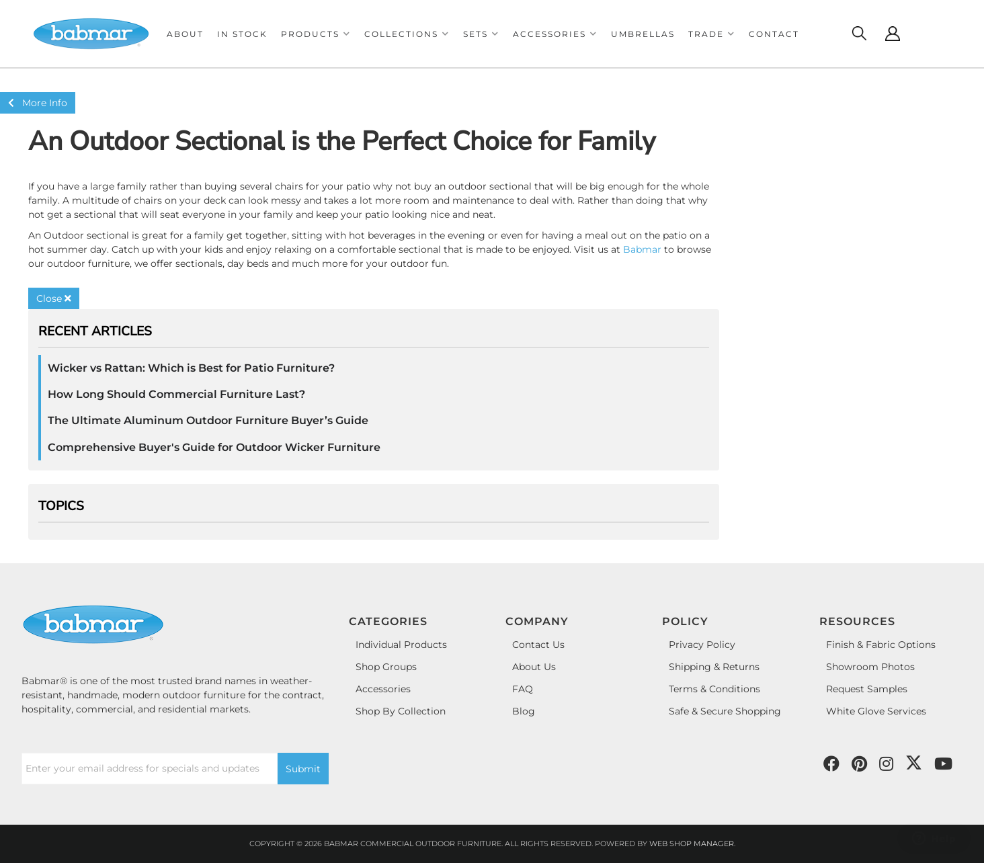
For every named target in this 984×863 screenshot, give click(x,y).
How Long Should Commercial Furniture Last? (176, 394)
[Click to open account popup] (892, 33)
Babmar (642, 249)
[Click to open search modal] (859, 33)
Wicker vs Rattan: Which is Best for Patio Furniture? (191, 368)
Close (53, 298)
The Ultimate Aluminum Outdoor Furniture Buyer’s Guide (208, 420)
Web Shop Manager (691, 843)
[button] (316, 34)
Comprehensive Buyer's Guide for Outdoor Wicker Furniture (214, 447)
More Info (37, 103)
